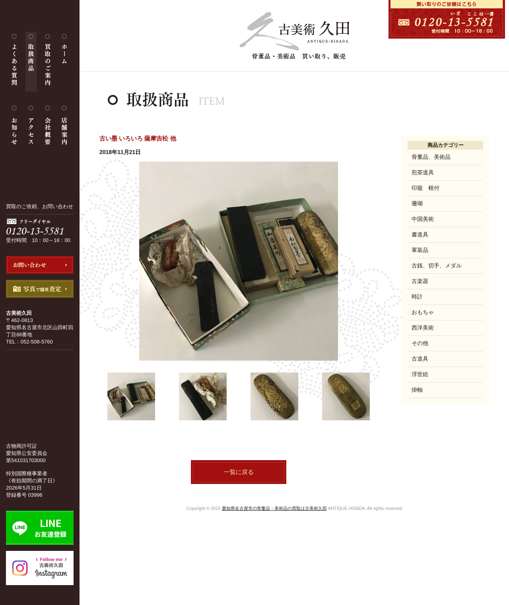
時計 (417, 296)
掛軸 (417, 389)
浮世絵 (420, 374)
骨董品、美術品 (431, 157)
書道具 (420, 234)
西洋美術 (423, 327)
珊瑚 (417, 203)
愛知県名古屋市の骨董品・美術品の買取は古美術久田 (274, 508)
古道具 (420, 358)
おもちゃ (423, 312)
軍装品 (420, 250)
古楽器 (420, 281)
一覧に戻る (239, 471)
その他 (420, 343)
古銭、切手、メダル (437, 265)
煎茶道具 (423, 172)
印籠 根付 (425, 188)
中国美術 (423, 219)
